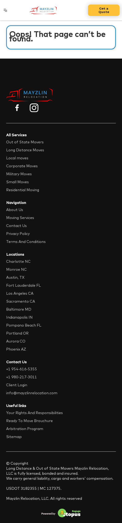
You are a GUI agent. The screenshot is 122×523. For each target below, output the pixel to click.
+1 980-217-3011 (21, 377)
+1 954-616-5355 (21, 369)
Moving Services (20, 217)
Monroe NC (16, 269)
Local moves (17, 158)
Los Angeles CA (19, 293)
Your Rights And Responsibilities (34, 412)
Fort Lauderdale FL (23, 285)
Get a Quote (103, 10)
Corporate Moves (22, 166)
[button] (5, 10)
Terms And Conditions (26, 241)
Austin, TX (15, 277)
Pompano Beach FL (23, 325)
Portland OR (17, 333)
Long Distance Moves (25, 150)
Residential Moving (22, 190)
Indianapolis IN (19, 317)
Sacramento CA (20, 301)
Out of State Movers (25, 142)
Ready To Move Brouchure (29, 420)
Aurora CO (15, 341)
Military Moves (19, 174)
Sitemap (14, 436)
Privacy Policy (18, 233)
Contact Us (16, 225)
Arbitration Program (24, 428)
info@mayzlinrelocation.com (31, 393)
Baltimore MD (18, 309)
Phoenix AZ (16, 349)
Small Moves (17, 182)
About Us (14, 209)
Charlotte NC (18, 261)
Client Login (16, 385)
